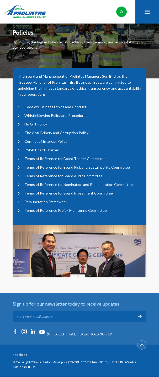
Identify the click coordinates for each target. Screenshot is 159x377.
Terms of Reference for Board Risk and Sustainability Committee (77, 167)
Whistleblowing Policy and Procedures (55, 115)
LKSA (84, 334)
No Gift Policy (35, 124)
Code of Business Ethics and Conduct (55, 107)
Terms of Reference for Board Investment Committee (68, 193)
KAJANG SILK (101, 334)
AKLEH (60, 334)
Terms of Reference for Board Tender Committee (64, 158)
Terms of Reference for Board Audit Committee (63, 176)
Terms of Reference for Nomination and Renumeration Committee (78, 184)
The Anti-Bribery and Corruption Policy (56, 132)
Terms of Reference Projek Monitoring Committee (65, 210)
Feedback (20, 354)
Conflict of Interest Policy (45, 141)
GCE (72, 334)
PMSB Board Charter (41, 150)
